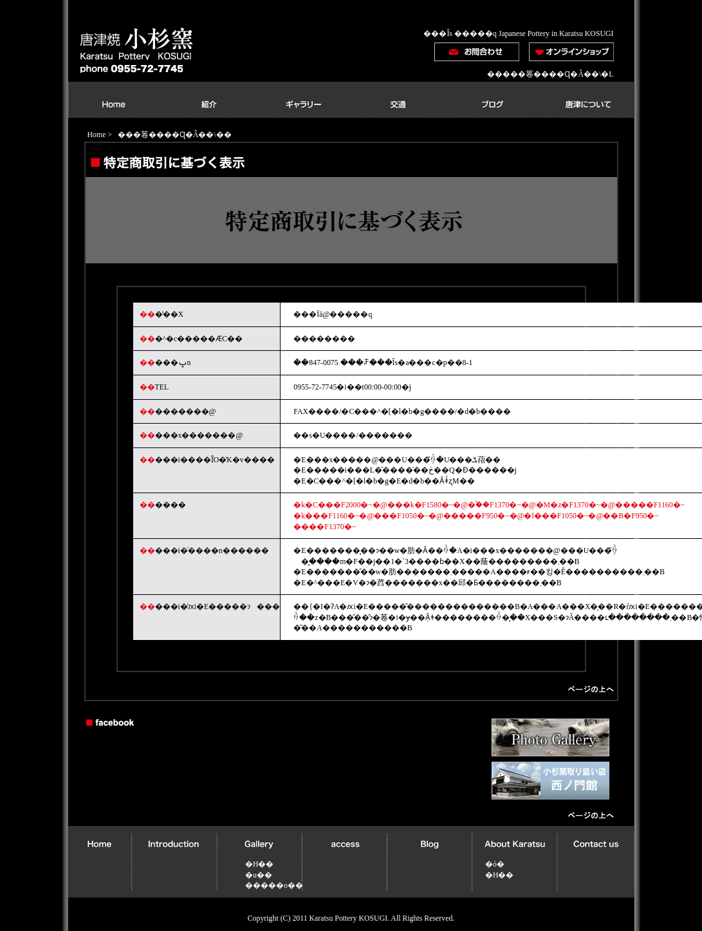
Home (97, 134)
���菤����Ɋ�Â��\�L (558, 74)
